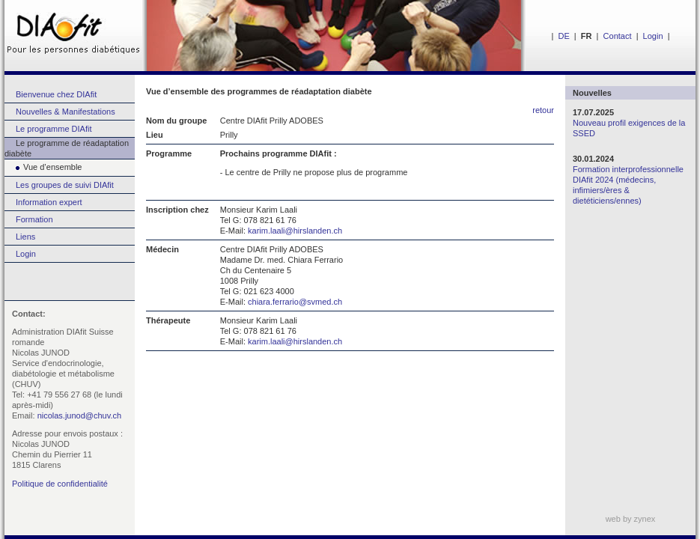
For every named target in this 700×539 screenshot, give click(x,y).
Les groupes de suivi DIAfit (65, 184)
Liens (25, 236)
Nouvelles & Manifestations (65, 111)
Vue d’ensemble (43, 166)
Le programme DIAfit (53, 128)
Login (653, 35)
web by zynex (631, 518)
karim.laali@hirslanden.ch (295, 230)
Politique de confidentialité (60, 483)
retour (543, 110)
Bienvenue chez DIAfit (56, 94)
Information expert (49, 202)
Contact (617, 35)
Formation (34, 219)
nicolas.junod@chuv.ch (79, 415)
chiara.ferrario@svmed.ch (295, 301)
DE (563, 35)
